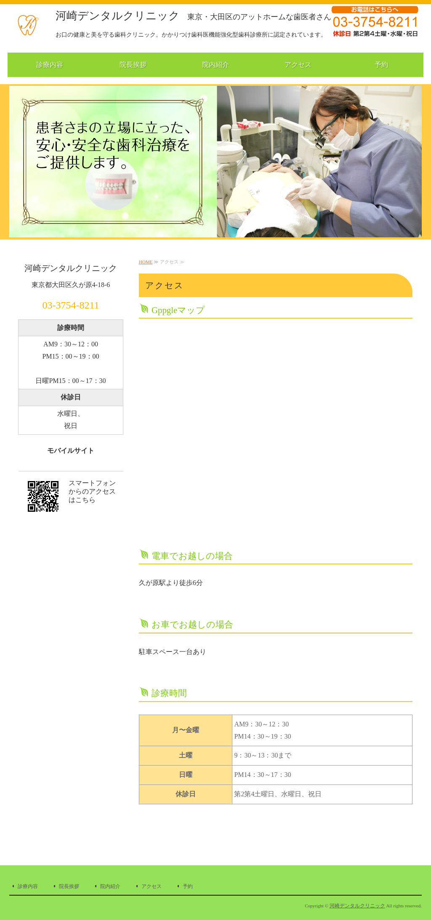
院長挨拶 (133, 64)
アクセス (298, 64)
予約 (381, 64)
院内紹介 (215, 64)
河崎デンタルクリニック (193, 16)
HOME (145, 261)
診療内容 (49, 64)
